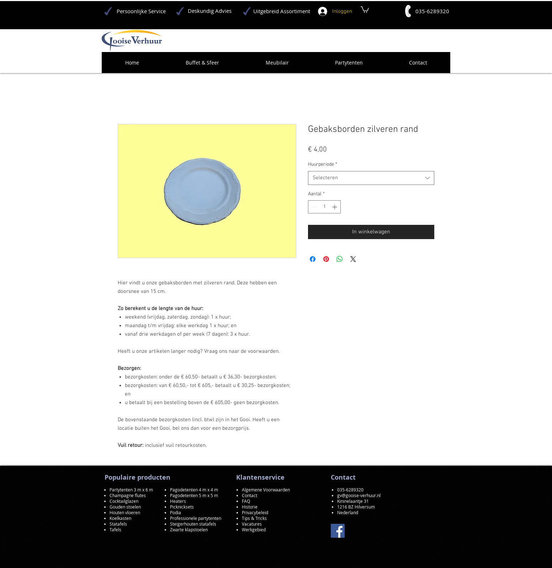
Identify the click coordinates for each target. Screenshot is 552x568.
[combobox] (371, 178)
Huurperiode (322, 164)
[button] (365, 9)
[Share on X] (353, 259)
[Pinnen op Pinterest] (326, 259)
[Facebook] (338, 531)
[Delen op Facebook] (312, 259)
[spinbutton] (324, 207)
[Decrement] (313, 207)
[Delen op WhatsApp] (339, 259)
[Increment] (335, 207)
